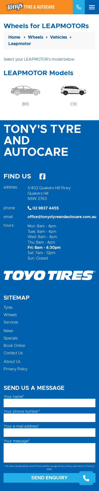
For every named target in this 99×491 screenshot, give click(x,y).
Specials (11, 338)
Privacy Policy (16, 369)
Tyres (8, 307)
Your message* (17, 441)
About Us (12, 362)
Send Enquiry (49, 477)
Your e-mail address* (21, 426)
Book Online (14, 346)
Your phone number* (22, 411)
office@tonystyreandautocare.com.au (62, 217)
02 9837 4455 (43, 208)
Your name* (14, 397)
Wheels (10, 315)
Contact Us (13, 353)
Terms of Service (85, 466)
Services (11, 322)
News (8, 331)
